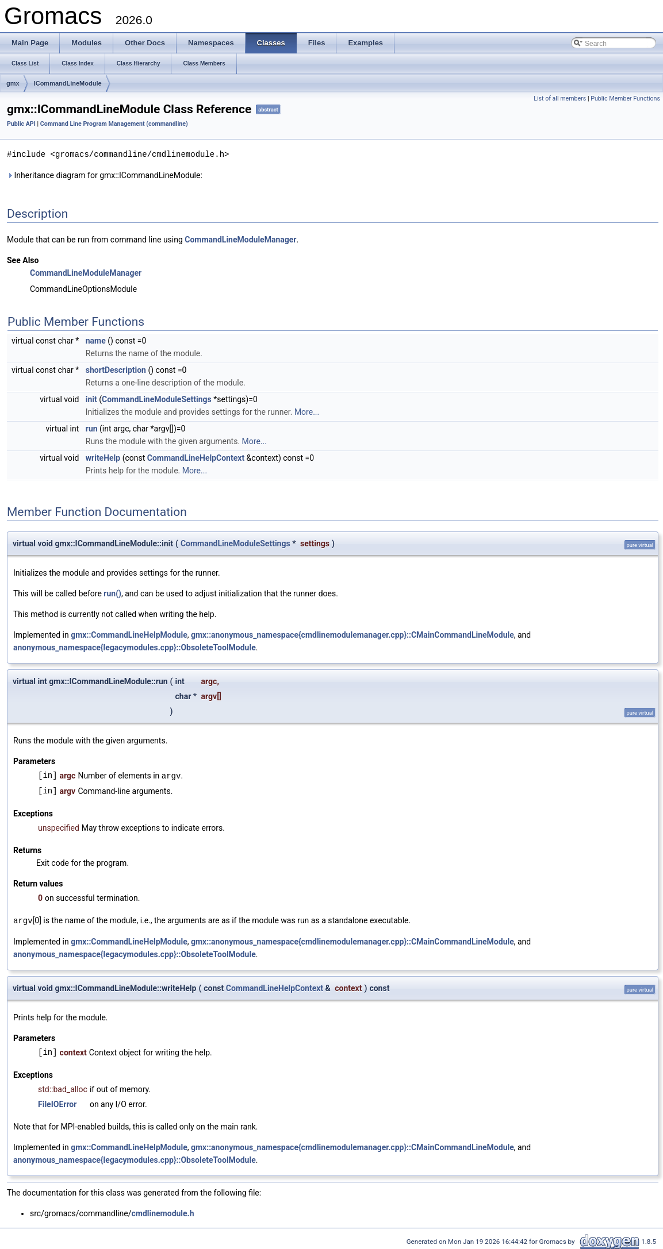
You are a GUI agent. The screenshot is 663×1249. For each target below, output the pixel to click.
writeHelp (103, 457)
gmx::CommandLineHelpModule (129, 634)
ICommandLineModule (68, 83)
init (91, 398)
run (92, 428)
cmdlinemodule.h (162, 1211)
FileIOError (57, 1102)
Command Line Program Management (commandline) (114, 124)
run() (112, 592)
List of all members (560, 98)
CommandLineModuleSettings (157, 398)
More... (306, 411)
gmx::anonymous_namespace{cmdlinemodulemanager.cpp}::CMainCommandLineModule (352, 634)
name (96, 340)
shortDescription (116, 369)
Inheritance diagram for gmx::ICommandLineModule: (104, 174)
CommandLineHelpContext (195, 457)
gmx (13, 83)
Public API (21, 124)
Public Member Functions (625, 98)
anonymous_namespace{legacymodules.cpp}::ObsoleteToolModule (134, 647)
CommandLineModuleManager (240, 239)
